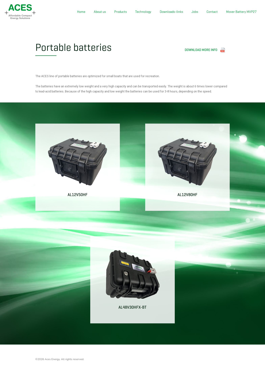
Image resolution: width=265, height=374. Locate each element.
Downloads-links (171, 12)
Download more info (205, 50)
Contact (212, 12)
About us (100, 12)
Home (81, 12)
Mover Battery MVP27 (241, 12)
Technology (143, 12)
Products (120, 12)
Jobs (194, 12)
